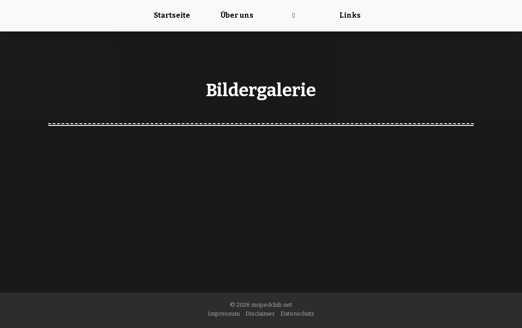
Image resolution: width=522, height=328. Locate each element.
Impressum (224, 313)
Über (237, 15)
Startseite (172, 15)
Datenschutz (297, 313)
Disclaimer (260, 313)
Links (350, 15)
